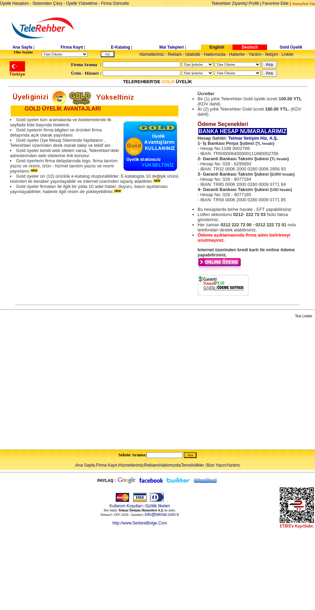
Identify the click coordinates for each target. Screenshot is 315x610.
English (217, 47)
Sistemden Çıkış (47, 3)
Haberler (237, 54)
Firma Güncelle (115, 3)
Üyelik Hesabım (14, 3)
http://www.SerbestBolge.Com (139, 523)
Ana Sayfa (22, 47)
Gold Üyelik (291, 47)
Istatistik (192, 54)
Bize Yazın (216, 465)
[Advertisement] (64, 384)
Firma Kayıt (72, 47)
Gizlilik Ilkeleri (157, 506)
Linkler (287, 54)
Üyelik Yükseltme (82, 3)
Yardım (255, 54)
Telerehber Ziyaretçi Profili (235, 3)
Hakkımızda (214, 54)
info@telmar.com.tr (162, 514)
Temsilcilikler (192, 465)
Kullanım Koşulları (126, 506)
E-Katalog (120, 47)
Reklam (175, 54)
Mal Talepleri (171, 47)
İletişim (271, 54)
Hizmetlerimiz (151, 54)
